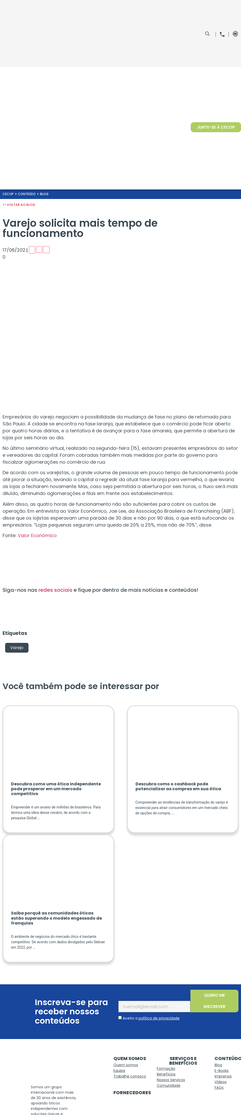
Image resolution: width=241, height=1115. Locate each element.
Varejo (16, 648)
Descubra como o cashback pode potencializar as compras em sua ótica (178, 786)
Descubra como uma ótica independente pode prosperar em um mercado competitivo (56, 789)
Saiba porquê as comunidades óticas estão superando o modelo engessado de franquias (56, 918)
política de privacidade (159, 1018)
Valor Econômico (37, 535)
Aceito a (151, 1018)
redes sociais (56, 590)
